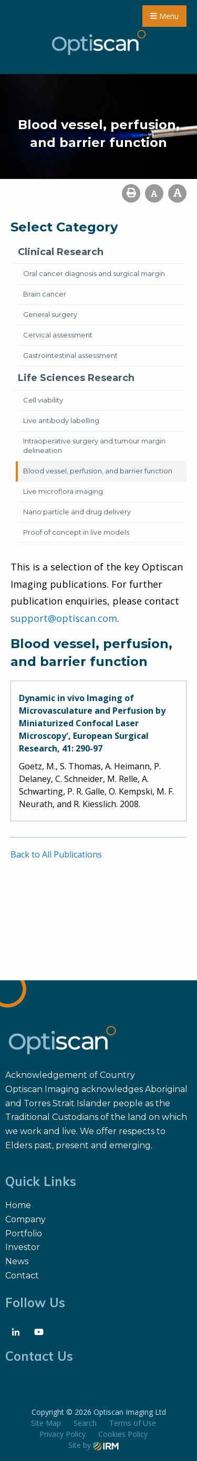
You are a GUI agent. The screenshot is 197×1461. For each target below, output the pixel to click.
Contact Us (39, 1356)
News (16, 1261)
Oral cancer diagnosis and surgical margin (94, 273)
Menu (164, 16)
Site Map (46, 1423)
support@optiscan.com (64, 618)
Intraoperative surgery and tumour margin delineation (94, 445)
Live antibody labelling (61, 420)
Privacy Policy (62, 1434)
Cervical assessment (57, 335)
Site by (93, 1445)
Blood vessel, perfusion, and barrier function (97, 471)
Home (18, 1205)
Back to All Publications (56, 854)
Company (25, 1219)
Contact (22, 1275)
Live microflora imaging (63, 491)
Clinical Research (60, 252)
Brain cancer (44, 294)
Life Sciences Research (76, 378)
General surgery (50, 314)
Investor (22, 1247)
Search (85, 1423)
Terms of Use (132, 1423)
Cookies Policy (123, 1434)
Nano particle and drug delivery (77, 511)
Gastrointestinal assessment (70, 355)
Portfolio (23, 1233)
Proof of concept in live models (76, 532)
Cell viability (43, 400)
